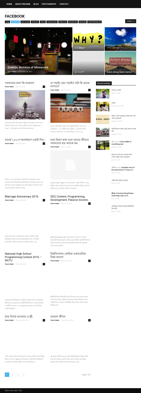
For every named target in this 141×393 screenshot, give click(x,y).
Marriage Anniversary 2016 (21, 196)
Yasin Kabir (12, 72)
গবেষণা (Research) (94, 22)
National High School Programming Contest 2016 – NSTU (23, 257)
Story (43, 22)
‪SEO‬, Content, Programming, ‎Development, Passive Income (69, 198)
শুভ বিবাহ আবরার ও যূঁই (18, 316)
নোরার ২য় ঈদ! (116, 90)
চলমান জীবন (58, 316)
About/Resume (22, 4)
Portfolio (35, 22)
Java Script (25, 22)
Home (9, 4)
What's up (62, 22)
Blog (36, 4)
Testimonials (52, 22)
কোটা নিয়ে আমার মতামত (120, 180)
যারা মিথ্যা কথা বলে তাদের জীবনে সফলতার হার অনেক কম (69, 141)
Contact (64, 4)
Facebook (15, 22)
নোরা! (113, 103)
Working (83, 22)
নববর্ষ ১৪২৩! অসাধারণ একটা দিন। (25, 139)
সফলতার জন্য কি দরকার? (19, 83)
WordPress (73, 22)
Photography (49, 4)
